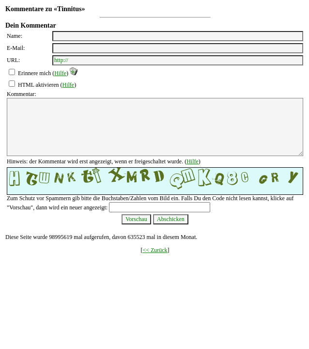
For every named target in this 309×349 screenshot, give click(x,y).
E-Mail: (16, 48)
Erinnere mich (34, 73)
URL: (13, 60)
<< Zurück (154, 250)
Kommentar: (21, 94)
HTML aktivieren (38, 84)
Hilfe (60, 73)
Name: (14, 35)
